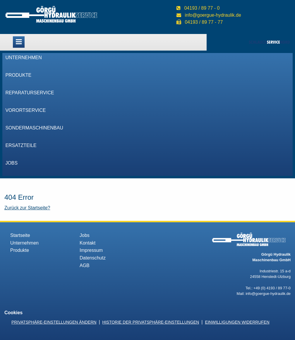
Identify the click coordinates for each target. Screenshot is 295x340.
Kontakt (87, 242)
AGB (85, 265)
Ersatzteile (20, 145)
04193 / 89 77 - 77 (204, 22)
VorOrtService (25, 110)
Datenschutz (93, 257)
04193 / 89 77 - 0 (201, 8)
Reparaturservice (29, 92)
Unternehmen (23, 57)
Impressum (91, 250)
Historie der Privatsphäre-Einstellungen (150, 322)
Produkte (18, 75)
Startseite (20, 235)
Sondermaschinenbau (34, 127)
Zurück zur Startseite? (27, 207)
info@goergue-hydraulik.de (213, 15)
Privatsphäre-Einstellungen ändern (53, 322)
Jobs (11, 162)
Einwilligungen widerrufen (237, 322)
